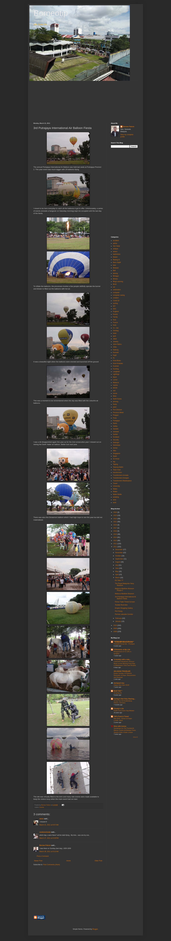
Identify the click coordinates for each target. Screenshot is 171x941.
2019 (115, 525)
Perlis (115, 404)
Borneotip (50, 12)
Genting (115, 331)
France (115, 322)
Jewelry (115, 342)
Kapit (114, 355)
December (119, 549)
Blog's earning (118, 281)
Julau (115, 347)
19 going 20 (118, 693)
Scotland (116, 437)
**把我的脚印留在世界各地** (124, 642)
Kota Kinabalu (118, 363)
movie (115, 393)
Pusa (114, 418)
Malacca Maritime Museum (124, 594)
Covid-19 (116, 301)
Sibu (114, 451)
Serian (115, 448)
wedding (116, 497)
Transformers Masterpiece (122, 481)
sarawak (116, 432)
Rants (115, 423)
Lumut (115, 380)
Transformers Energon (121, 478)
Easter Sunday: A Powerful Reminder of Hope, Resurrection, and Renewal (125, 675)
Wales (115, 489)
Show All (135, 737)
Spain (115, 456)
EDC (114, 309)
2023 (115, 515)
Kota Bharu (117, 361)
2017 (115, 528)
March (117, 578)
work (114, 502)
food (114, 320)
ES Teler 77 (119, 580)
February (118, 618)
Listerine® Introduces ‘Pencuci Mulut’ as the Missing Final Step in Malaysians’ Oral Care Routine (125, 663)
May (117, 571)
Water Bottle (117, 494)
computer (116, 292)
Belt (114, 270)
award (115, 251)
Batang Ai (116, 260)
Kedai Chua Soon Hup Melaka (124, 710)
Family (115, 317)
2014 (115, 537)
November (119, 553)
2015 (115, 534)
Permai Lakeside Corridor (124, 614)
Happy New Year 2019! (121, 685)
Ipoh (114, 336)
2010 (115, 625)
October (118, 556)
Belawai (115, 268)
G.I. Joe (115, 328)
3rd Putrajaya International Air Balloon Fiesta (125, 598)
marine (115, 385)
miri (114, 391)
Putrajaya (116, 421)
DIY (114, 306)
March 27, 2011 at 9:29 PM (49, 838)
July (117, 565)
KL (114, 358)
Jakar (115, 339)
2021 (115, 522)
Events (42, 807)
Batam (115, 257)
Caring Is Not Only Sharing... (124, 699)
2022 (115, 519)
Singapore (116, 453)
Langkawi (116, 371)
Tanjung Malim (118, 467)
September (119, 559)
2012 (115, 544)
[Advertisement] (85, 99)
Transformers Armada (120, 475)
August (118, 562)
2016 (115, 531)
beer (114, 265)
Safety (115, 426)
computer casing (119, 295)
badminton (116, 254)
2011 (115, 547)
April (117, 574)
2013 (115, 540)
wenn (41, 819)
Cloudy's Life (119, 709)
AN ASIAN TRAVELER (122, 671)
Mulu (114, 396)
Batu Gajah (117, 262)
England (116, 311)
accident (116, 241)
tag (114, 462)
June (117, 568)
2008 (115, 631)
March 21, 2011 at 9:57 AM (48, 825)
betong (115, 273)
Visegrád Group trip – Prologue (124, 644)
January (118, 621)
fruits (114, 325)
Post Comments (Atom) (51, 865)
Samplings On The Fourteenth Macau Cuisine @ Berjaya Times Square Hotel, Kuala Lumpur (125, 730)
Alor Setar (116, 246)
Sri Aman (116, 459)
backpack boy (119, 683)
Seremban (116, 445)
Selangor (116, 442)
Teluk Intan (117, 470)
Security (116, 440)
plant (114, 407)
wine (114, 500)
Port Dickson (117, 410)
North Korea (117, 399)
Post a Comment (43, 856)
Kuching (116, 369)
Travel (115, 483)
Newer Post (38, 861)
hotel (114, 333)
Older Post (98, 861)
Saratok (115, 429)
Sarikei (115, 434)
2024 (115, 512)
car (114, 287)
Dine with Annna (120, 726)
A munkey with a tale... (122, 659)
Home (68, 861)
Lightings (116, 374)
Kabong (115, 350)
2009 (115, 628)
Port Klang (118, 611)
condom (116, 298)
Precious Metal (118, 412)
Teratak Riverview (121, 605)
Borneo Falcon (45, 845)
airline (115, 243)
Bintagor (116, 276)
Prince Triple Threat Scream (125, 602)
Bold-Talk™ (118, 691)
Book (114, 284)
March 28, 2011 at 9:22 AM (48, 851)
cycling (115, 303)
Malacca (116, 382)
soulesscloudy (44, 832)
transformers (117, 472)
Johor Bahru (117, 344)
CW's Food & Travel (121, 716)
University (116, 486)
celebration (117, 290)
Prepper (116, 415)
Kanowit (116, 352)
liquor (115, 377)
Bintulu (115, 279)
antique (115, 249)
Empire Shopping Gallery (124, 608)
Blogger (95, 929)
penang (115, 401)
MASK (115, 388)
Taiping (115, 464)
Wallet (115, 492)
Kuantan (116, 366)
